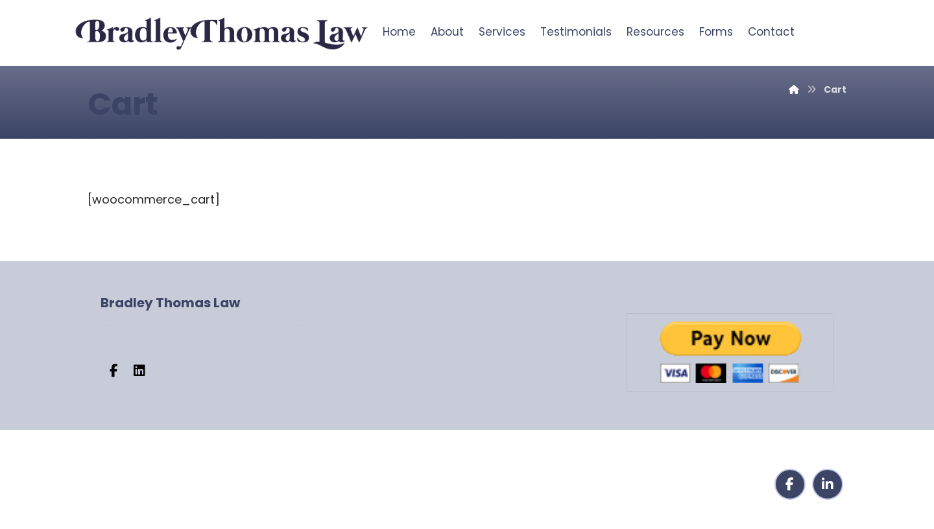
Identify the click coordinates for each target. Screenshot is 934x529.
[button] (113, 371)
